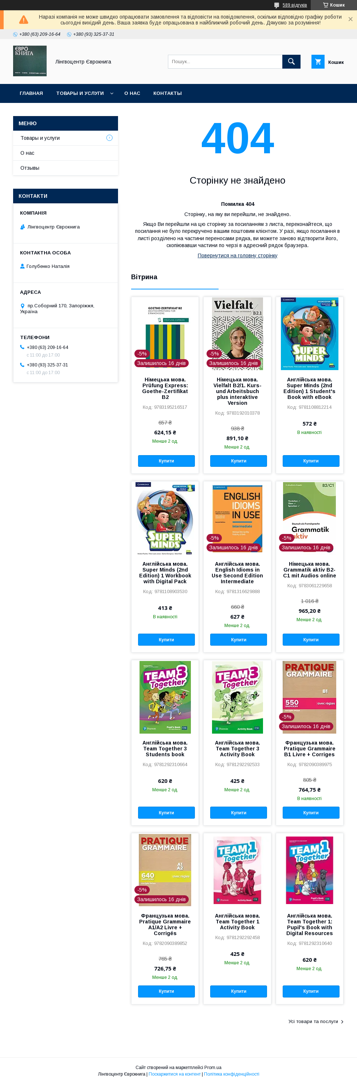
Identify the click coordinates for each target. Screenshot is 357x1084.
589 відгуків (295, 5)
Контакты (167, 93)
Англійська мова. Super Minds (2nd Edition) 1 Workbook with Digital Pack (165, 572)
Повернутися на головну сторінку (238, 255)
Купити (166, 461)
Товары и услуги (80, 93)
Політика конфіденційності (231, 1074)
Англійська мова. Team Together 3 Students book (165, 748)
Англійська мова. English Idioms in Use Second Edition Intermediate (237, 572)
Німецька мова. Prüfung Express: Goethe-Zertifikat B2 (165, 388)
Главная (31, 93)
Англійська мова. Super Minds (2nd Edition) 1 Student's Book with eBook (309, 388)
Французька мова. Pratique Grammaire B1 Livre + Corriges (310, 748)
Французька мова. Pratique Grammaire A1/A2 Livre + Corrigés (165, 924)
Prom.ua (212, 1067)
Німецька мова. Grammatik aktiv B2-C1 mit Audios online (309, 569)
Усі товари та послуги (313, 1021)
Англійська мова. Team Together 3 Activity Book (237, 748)
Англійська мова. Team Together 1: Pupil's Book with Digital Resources (309, 924)
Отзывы (29, 168)
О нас (132, 93)
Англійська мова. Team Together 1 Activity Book (237, 921)
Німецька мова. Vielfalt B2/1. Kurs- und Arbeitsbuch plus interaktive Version (237, 391)
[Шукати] (291, 62)
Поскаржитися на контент (175, 1074)
